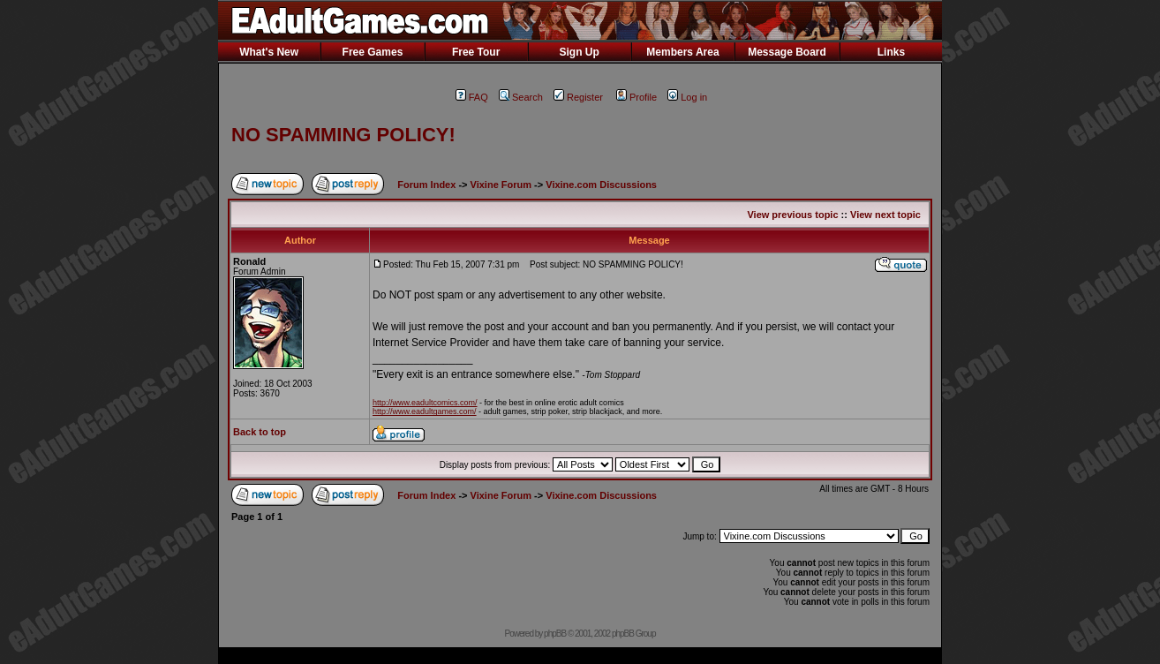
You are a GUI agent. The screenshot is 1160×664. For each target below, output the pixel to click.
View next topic (885, 214)
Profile (636, 97)
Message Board (787, 52)
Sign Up (579, 52)
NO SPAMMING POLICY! (343, 135)
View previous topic (792, 214)
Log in (687, 97)
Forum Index (426, 184)
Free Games (373, 52)
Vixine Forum (501, 184)
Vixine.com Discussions (601, 184)
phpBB (555, 633)
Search (521, 97)
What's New (268, 52)
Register (578, 97)
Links (891, 52)
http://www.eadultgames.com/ (425, 411)
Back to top (259, 431)
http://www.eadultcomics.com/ (425, 402)
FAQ (472, 97)
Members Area (682, 52)
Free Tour (476, 52)
